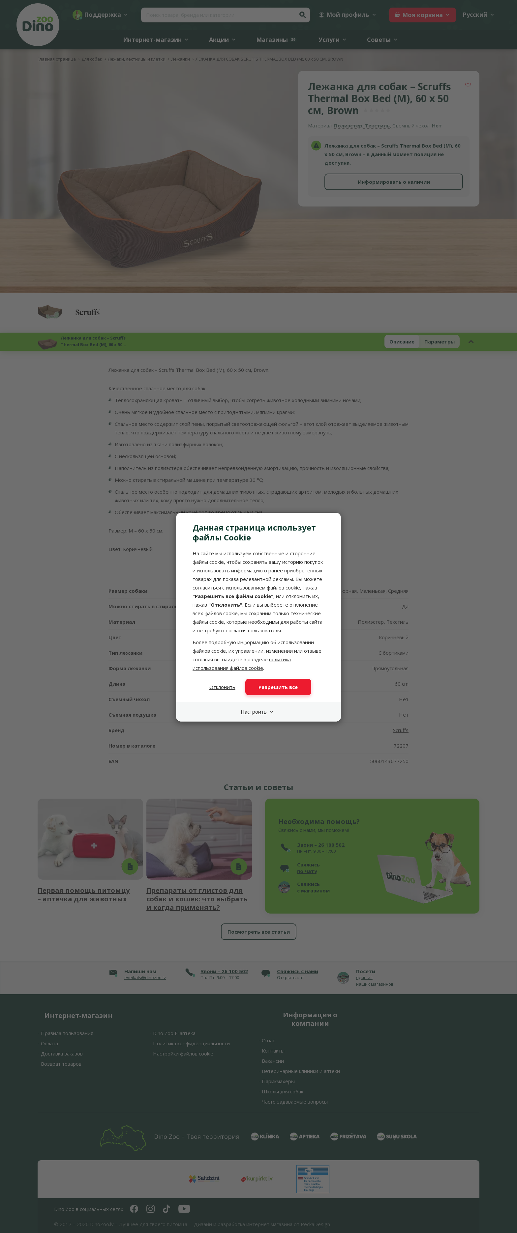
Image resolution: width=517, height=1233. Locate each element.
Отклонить (222, 687)
